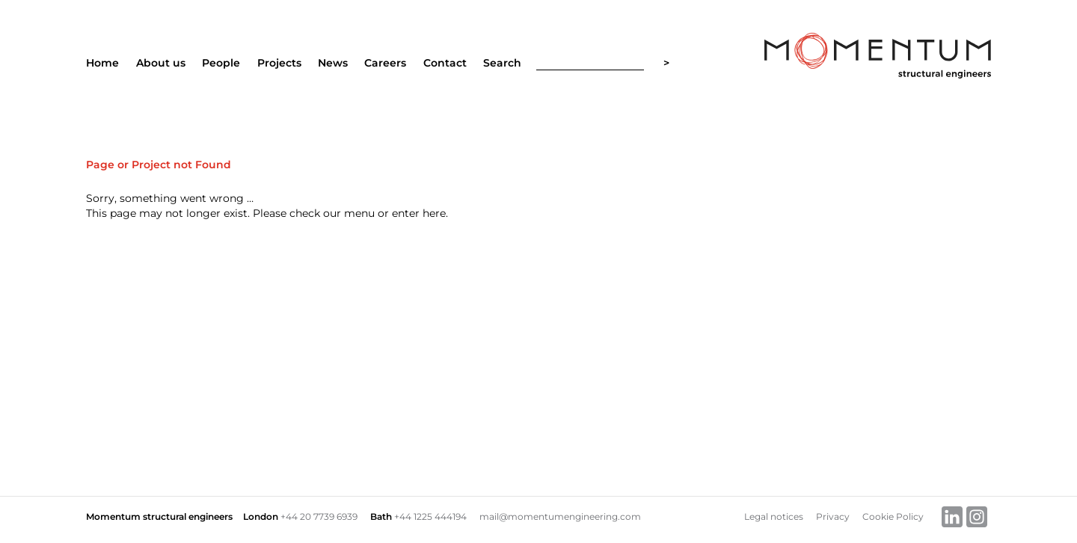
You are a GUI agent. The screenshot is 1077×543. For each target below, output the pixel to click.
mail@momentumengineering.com (560, 516)
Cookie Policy (893, 516)
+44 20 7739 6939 (319, 516)
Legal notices (773, 516)
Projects (279, 63)
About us (160, 63)
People (221, 63)
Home (102, 63)
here (434, 213)
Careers (385, 63)
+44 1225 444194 (430, 516)
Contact (445, 63)
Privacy (833, 516)
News (333, 63)
